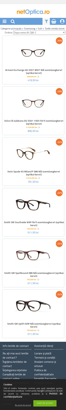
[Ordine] (39, 32)
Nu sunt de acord (23, 405)
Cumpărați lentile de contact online (14, 376)
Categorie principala (11, 28)
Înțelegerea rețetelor (15, 370)
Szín (40, 28)
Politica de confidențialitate (44, 372)
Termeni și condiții (44, 357)
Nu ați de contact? (15, 355)
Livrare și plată (42, 353)
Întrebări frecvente (45, 378)
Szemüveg (29, 28)
